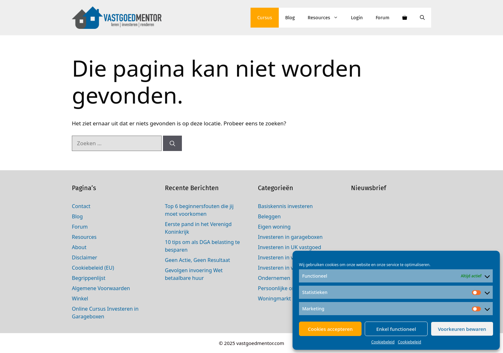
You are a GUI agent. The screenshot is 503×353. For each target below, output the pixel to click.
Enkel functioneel (396, 329)
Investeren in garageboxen (290, 236)
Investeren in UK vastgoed (289, 247)
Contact (81, 206)
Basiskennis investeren (285, 206)
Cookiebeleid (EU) (93, 267)
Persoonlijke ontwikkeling (289, 288)
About (79, 247)
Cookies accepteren (330, 329)
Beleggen (269, 216)
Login (357, 18)
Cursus (264, 18)
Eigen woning (274, 226)
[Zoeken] (172, 143)
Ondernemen (274, 278)
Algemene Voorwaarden (101, 288)
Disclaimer (84, 257)
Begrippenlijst (88, 278)
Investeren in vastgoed (285, 267)
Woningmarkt (274, 298)
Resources (326, 17)
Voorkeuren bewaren (462, 329)
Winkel (80, 298)
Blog (290, 18)
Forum (382, 18)
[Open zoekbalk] (422, 17)
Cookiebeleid (383, 342)
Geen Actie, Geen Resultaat (197, 260)
